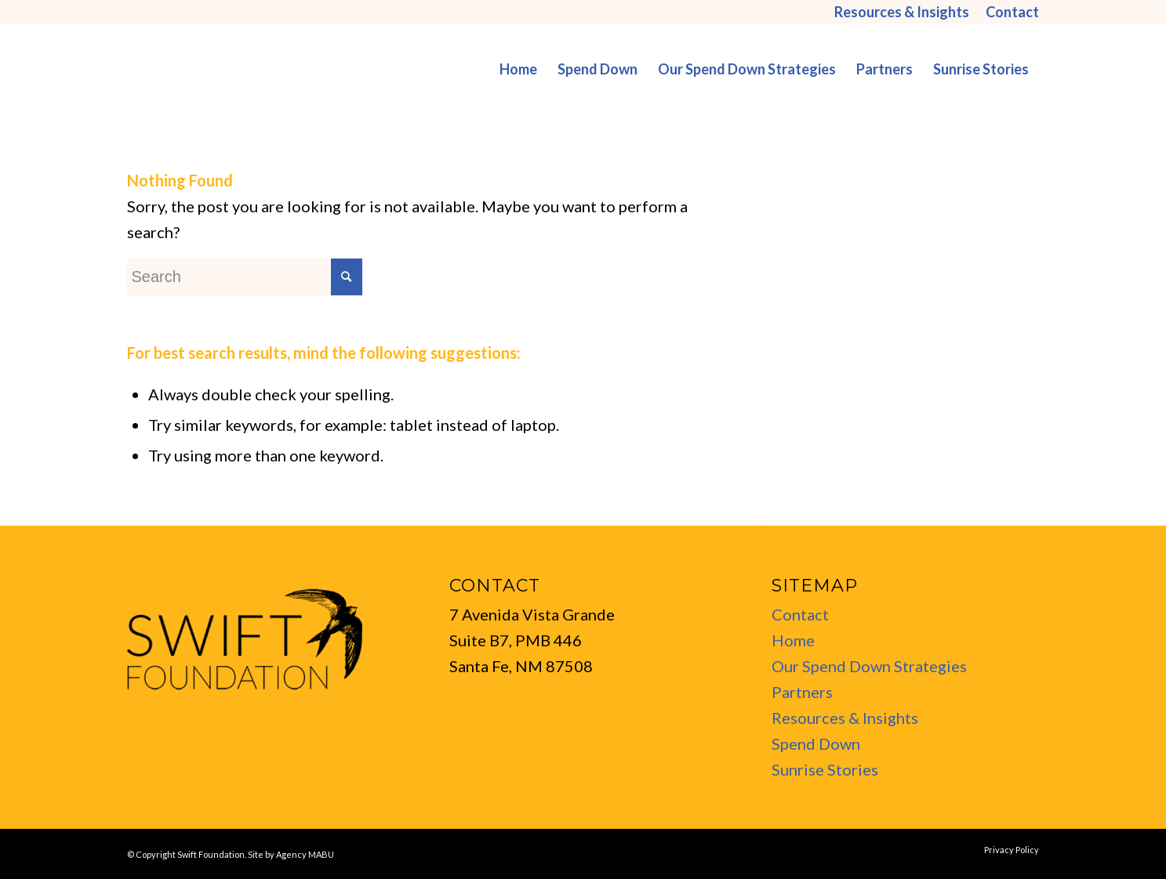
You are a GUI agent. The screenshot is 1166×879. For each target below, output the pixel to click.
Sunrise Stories (825, 769)
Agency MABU (305, 854)
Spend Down (816, 743)
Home (793, 640)
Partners (802, 691)
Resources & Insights (845, 717)
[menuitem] (902, 12)
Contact (800, 614)
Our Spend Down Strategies (869, 666)
